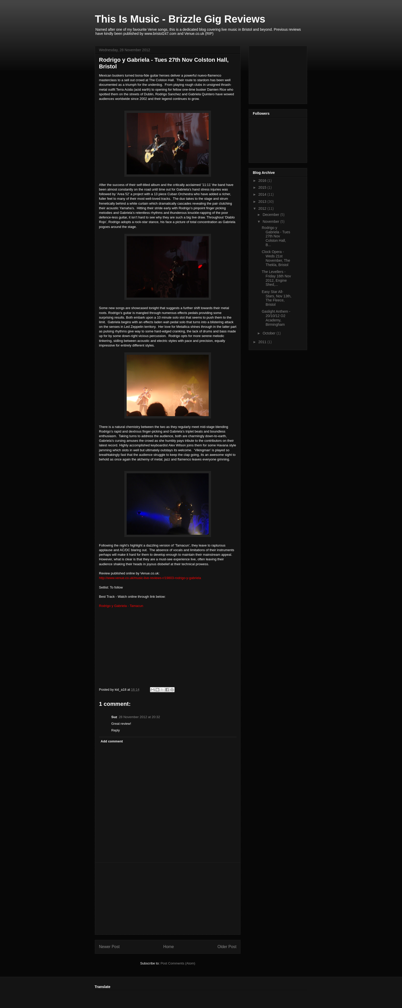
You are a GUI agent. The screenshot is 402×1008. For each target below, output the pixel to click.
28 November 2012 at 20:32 (139, 717)
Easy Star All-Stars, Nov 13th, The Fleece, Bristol (276, 298)
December (271, 215)
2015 (262, 187)
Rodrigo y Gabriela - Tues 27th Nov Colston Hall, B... (276, 236)
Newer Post (109, 946)
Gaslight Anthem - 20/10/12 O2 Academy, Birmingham (276, 317)
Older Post (226, 946)
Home (168, 946)
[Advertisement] (167, 899)
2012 (262, 208)
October (269, 333)
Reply (115, 730)
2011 (262, 342)
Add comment (112, 741)
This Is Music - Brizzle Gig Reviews (180, 19)
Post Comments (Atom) (177, 963)
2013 (262, 202)
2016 (262, 180)
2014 (262, 194)
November (271, 221)
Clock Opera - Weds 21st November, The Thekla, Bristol (276, 258)
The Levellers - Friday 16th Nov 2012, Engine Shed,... (276, 278)
